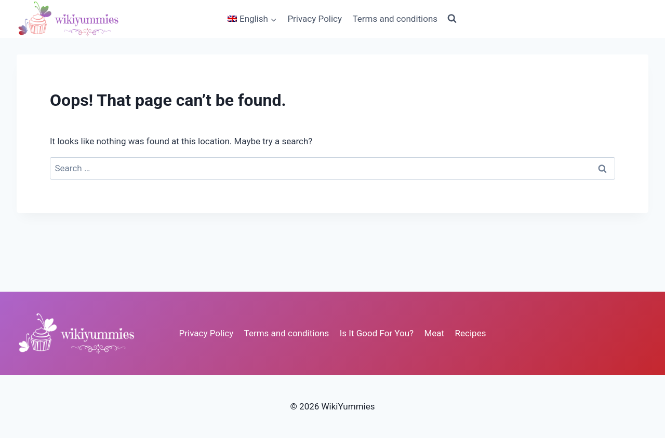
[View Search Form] (452, 18)
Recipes (470, 333)
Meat (434, 333)
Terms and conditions (394, 18)
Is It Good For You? (377, 333)
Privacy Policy (314, 18)
